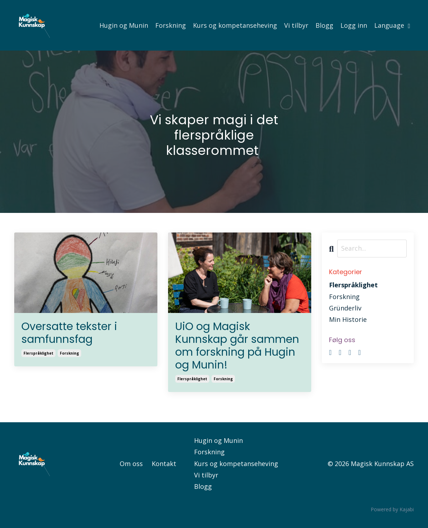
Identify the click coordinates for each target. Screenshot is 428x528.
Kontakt (164, 463)
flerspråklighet (38, 353)
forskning (69, 353)
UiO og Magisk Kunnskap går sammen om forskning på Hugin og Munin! (237, 345)
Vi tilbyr (296, 25)
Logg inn (353, 25)
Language (392, 25)
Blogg (324, 25)
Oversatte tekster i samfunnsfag (69, 333)
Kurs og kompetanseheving (235, 25)
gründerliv (345, 308)
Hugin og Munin (123, 25)
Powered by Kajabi (392, 509)
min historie (348, 319)
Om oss (131, 463)
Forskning (170, 25)
